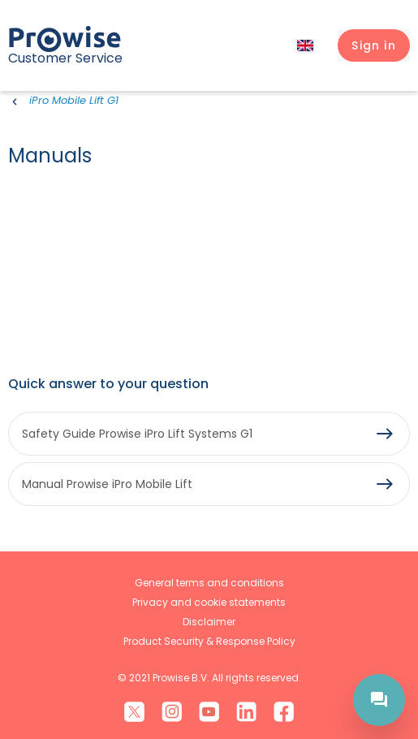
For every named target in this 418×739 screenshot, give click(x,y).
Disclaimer (209, 622)
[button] (374, 45)
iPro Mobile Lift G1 (74, 100)
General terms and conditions (209, 583)
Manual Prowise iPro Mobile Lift (107, 484)
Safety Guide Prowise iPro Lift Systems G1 (137, 434)
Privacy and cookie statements (209, 602)
